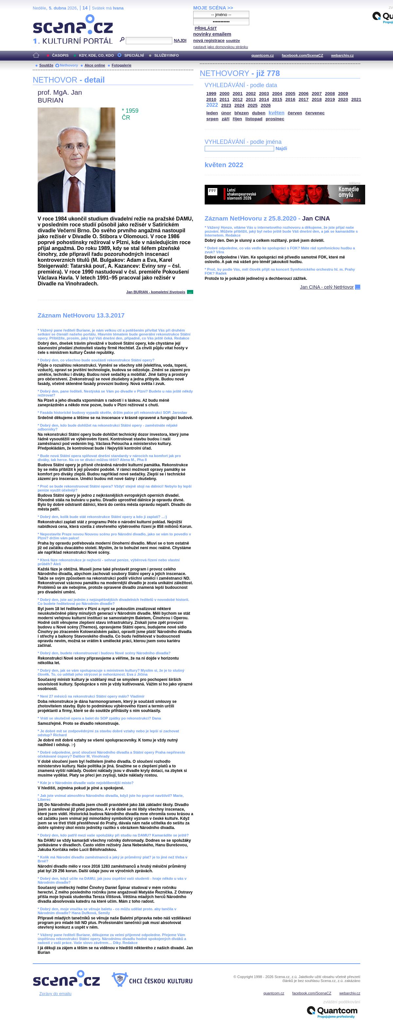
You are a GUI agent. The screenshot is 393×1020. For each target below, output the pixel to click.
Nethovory (69, 65)
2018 (317, 99)
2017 (304, 99)
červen (295, 112)
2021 (356, 99)
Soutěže (46, 65)
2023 (226, 105)
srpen (212, 118)
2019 (330, 99)
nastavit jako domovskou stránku (220, 47)
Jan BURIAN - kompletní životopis (155, 292)
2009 (343, 93)
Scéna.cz (44, 17)
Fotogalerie (121, 65)
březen (241, 112)
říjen (237, 118)
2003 (264, 93)
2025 (252, 105)
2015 (277, 99)
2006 (304, 93)
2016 (290, 99)
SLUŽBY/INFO (166, 55)
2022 (212, 105)
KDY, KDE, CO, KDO (96, 55)
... (190, 292)
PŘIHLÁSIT (206, 28)
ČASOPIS (60, 55)
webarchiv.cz (342, 55)
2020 (343, 99)
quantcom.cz (263, 55)
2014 (264, 99)
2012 (238, 99)
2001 (238, 93)
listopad (253, 118)
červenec (315, 112)
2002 (251, 93)
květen (276, 112)
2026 (266, 105)
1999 (211, 93)
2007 (317, 93)
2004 (277, 93)
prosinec (275, 118)
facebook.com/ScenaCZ (302, 55)
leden (212, 112)
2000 (224, 93)
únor (226, 112)
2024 (239, 105)
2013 (251, 99)
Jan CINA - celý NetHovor (327, 287)
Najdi (281, 148)
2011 (224, 99)
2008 (330, 93)
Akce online (94, 65)
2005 (290, 93)
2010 (211, 99)
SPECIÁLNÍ (134, 55)
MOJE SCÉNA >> (213, 7)
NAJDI (180, 40)
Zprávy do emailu (55, 993)
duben (259, 112)
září (225, 118)
